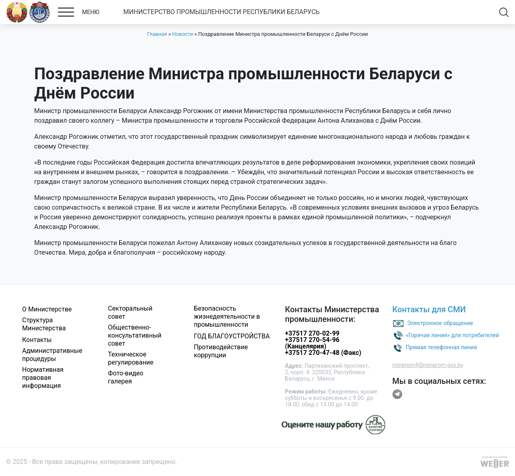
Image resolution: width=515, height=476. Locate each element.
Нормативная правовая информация (43, 377)
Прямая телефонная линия (441, 347)
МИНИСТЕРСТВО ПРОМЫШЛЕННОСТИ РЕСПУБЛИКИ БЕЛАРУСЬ (222, 12)
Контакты (37, 340)
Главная (157, 34)
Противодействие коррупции (221, 351)
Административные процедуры (52, 355)
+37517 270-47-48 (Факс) (323, 352)
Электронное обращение (440, 322)
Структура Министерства (44, 324)
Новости (182, 34)
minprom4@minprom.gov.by (427, 365)
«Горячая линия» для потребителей (452, 335)
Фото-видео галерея (125, 377)
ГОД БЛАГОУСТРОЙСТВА (232, 336)
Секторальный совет (130, 312)
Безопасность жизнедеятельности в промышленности (227, 316)
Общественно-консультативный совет (134, 335)
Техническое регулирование (130, 358)
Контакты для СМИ (429, 309)
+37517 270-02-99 (312, 333)
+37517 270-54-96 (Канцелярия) (312, 343)
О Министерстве (47, 309)
